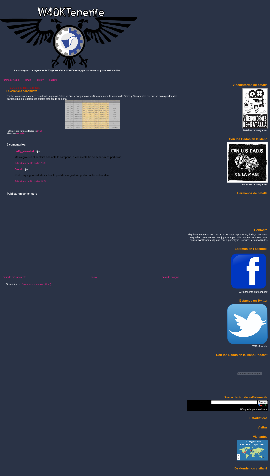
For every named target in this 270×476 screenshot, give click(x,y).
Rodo (28, 80)
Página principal (10, 80)
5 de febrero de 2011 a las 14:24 (30, 181)
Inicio (94, 277)
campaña (20, 133)
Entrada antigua (170, 277)
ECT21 (53, 80)
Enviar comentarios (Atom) (36, 284)
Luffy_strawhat (24, 151)
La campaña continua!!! (21, 91)
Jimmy (40, 80)
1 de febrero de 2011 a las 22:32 (30, 163)
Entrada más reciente (14, 277)
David (18, 169)
